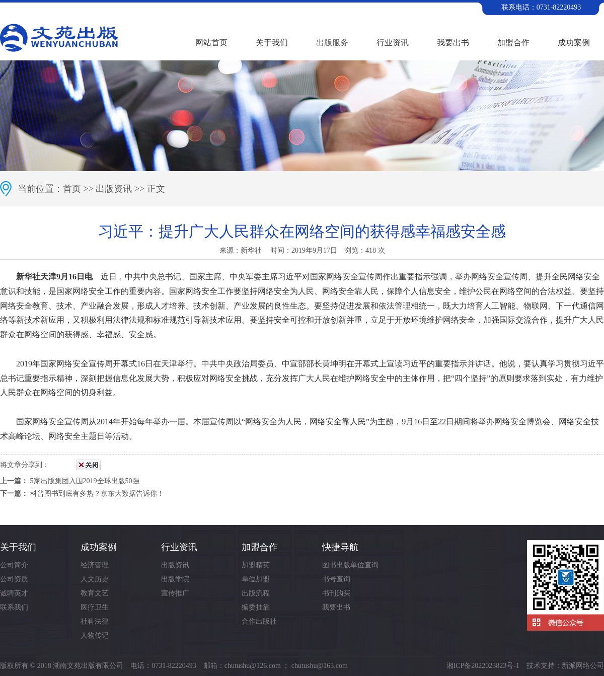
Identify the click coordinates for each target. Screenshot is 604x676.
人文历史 (95, 579)
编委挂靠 (256, 607)
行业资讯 (392, 42)
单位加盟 (256, 579)
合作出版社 (259, 621)
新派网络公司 (583, 665)
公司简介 (14, 565)
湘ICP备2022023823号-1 (482, 665)
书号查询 (336, 579)
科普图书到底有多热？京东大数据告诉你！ (97, 493)
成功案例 (574, 42)
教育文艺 (95, 593)
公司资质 (14, 579)
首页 (72, 189)
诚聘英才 (14, 593)
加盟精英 (256, 565)
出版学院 (175, 579)
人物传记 (95, 635)
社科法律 (95, 621)
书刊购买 (336, 593)
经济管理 (95, 565)
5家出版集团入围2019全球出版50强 (84, 481)
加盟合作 (513, 42)
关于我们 (272, 42)
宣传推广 (175, 593)
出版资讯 (114, 189)
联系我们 (14, 607)
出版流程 (256, 593)
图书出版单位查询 (350, 565)
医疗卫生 (95, 607)
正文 (156, 189)
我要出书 (453, 42)
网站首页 (211, 42)
